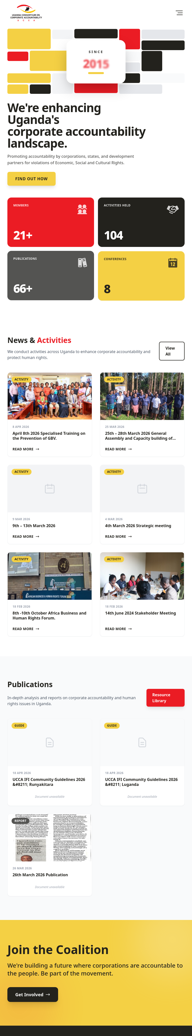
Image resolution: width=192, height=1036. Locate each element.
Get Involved (32, 994)
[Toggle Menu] (179, 13)
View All (170, 351)
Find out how (31, 178)
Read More (26, 449)
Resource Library (161, 697)
